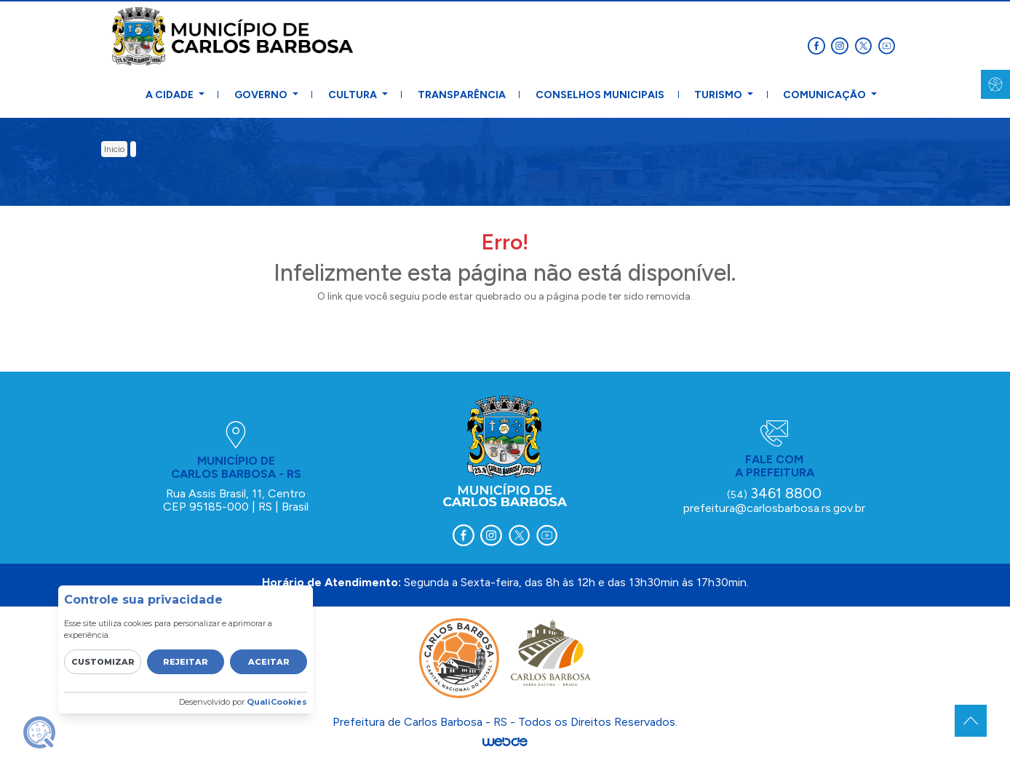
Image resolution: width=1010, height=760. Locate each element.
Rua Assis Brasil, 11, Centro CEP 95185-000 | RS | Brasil (236, 500)
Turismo (719, 95)
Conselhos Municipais (600, 95)
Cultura (353, 95)
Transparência (462, 95)
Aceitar (269, 662)
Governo (262, 95)
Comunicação (825, 95)
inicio (114, 149)
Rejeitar (185, 662)
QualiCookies (277, 702)
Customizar (103, 662)
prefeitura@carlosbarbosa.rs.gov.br (774, 508)
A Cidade (171, 95)
